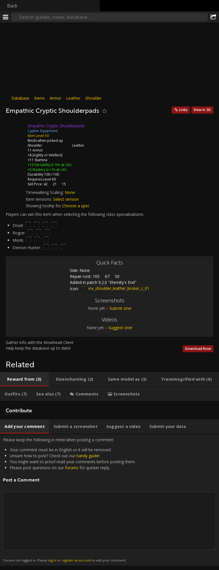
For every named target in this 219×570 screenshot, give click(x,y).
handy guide (87, 455)
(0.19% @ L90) (60, 165)
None (70, 192)
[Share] (213, 17)
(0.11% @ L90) (55, 169)
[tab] (24, 379)
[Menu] (5, 17)
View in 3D (202, 109)
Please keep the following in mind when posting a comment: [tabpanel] (109, 500)
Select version (66, 199)
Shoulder (93, 98)
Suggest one (119, 327)
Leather (73, 98)
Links (183, 109)
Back (12, 6)
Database (20, 98)
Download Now (198, 348)
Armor (55, 98)
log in (52, 560)
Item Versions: (39, 199)
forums (71, 467)
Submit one (120, 308)
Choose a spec (76, 205)
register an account (76, 560)
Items (39, 98)
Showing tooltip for (44, 205)
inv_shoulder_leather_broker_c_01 (114, 288)
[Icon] (15, 130)
